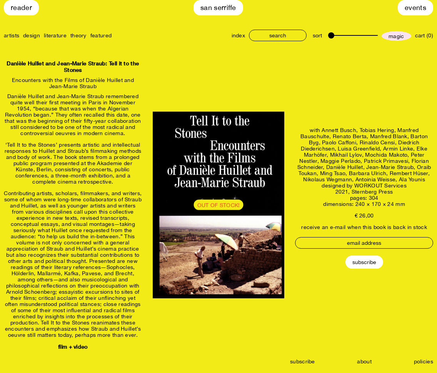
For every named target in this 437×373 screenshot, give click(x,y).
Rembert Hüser (409, 173)
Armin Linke (398, 149)
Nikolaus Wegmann (327, 179)
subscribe (302, 361)
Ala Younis (412, 179)
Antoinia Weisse (375, 179)
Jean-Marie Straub (390, 167)
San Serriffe (218, 7)
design (31, 35)
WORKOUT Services (380, 185)
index (238, 35)
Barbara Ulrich (367, 173)
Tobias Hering (377, 130)
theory (78, 35)
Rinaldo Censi (377, 142)
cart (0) (424, 35)
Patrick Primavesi (386, 161)
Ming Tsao (333, 173)
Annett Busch (339, 130)
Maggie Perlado (340, 161)
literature (55, 35)
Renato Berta (350, 136)
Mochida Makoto (386, 155)
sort (317, 35)
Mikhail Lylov (346, 155)
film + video (73, 346)
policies (423, 361)
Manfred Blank (388, 136)
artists (11, 35)
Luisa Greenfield (359, 149)
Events (415, 7)
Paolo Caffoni (339, 142)
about (364, 361)
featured (101, 35)
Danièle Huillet (344, 167)
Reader (21, 7)
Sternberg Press (372, 192)
